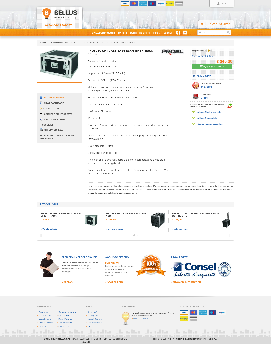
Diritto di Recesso (46, 323)
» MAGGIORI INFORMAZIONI (186, 282)
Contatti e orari (45, 316)
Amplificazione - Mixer (59, 43)
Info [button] (156, 32)
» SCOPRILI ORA (114, 282)
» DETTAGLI (68, 282)
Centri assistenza (53, 119)
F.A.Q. (90, 326)
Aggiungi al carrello (212, 66)
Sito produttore (52, 102)
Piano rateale (63, 316)
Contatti (86, 342)
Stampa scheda (51, 129)
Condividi (46, 124)
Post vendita (63, 326)
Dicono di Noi (93, 312)
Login (222, 4)
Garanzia (42, 326)
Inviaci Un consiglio (141, 318)
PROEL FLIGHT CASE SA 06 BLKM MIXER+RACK (112, 43)
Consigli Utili (93, 316)
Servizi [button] (169, 32)
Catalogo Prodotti (58, 25)
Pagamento (43, 312)
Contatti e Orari (140, 32)
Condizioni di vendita (67, 312)
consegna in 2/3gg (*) (204, 56)
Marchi (122, 32)
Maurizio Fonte (195, 338)
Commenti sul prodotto (56, 114)
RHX (214, 338)
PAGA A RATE (204, 76)
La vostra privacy (46, 319)
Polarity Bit (180, 338)
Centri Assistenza (95, 323)
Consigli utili (49, 108)
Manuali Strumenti (95, 319)
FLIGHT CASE (79, 43)
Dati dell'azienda (65, 319)
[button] (40, 235)
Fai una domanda (52, 97)
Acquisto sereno (65, 323)
